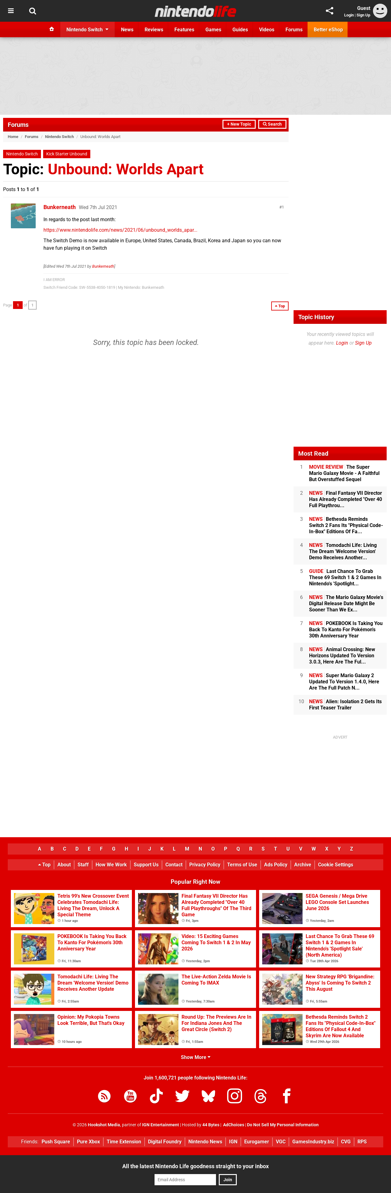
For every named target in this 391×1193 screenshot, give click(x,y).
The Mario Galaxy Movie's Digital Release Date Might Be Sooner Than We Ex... (346, 603)
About (64, 865)
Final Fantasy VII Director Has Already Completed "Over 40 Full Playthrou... (345, 499)
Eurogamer (256, 1142)
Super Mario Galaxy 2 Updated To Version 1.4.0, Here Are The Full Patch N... (344, 681)
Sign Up (363, 15)
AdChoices (233, 1125)
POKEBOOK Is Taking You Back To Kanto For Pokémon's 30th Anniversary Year (346, 629)
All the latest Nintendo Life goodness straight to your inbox (195, 1166)
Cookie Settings (335, 865)
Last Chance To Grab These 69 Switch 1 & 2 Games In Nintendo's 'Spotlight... (345, 577)
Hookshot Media (104, 1125)
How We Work (111, 865)
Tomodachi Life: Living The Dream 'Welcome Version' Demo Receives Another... (343, 551)
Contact (173, 865)
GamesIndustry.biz (313, 1142)
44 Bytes (210, 1125)
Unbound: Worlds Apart (126, 169)
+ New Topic (239, 124)
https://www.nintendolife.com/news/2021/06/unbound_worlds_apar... (120, 230)
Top (44, 865)
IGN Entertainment (160, 1125)
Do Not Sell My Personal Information (283, 1125)
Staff (83, 865)
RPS (362, 1142)
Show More (195, 1057)
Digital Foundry (165, 1142)
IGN (233, 1142)
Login (349, 15)
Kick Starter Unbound (66, 154)
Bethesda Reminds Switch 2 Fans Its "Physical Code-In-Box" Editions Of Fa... (346, 525)
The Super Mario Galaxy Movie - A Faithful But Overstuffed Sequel (344, 473)
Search (272, 124)
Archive (302, 865)
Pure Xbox (88, 1142)
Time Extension (124, 1142)
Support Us (146, 865)
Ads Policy (275, 865)
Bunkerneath (59, 207)
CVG (346, 1142)
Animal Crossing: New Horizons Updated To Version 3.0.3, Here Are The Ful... (342, 655)
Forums (18, 124)
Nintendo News (205, 1142)
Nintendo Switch (59, 136)
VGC (280, 1142)
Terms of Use (242, 865)
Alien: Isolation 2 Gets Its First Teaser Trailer (345, 705)
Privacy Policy (204, 865)
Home (13, 136)
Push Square (56, 1142)
